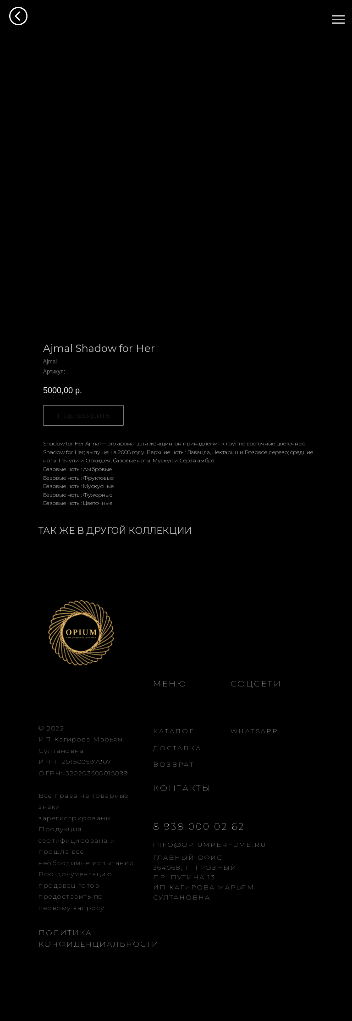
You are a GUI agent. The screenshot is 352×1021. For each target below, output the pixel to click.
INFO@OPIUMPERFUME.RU (210, 844)
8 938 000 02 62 (199, 826)
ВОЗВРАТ (173, 764)
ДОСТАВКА (177, 748)
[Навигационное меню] (338, 19)
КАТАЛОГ (173, 731)
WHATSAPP (255, 731)
